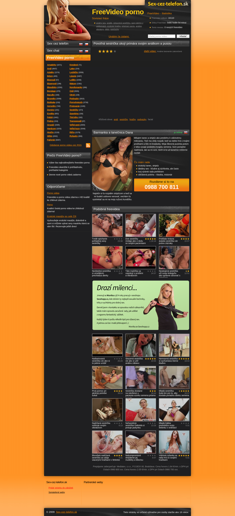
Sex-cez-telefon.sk (167, 3)
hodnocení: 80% (108, 51)
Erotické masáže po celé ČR (61, 216)
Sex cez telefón (57, 43)
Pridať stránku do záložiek (61, 488)
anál (116, 119)
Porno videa (53, 193)
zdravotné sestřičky (121, 23)
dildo (107, 29)
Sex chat (53, 50)
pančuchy (114, 29)
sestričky (124, 119)
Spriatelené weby (57, 492)
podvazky (141, 119)
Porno (50, 204)
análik (109, 23)
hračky (132, 119)
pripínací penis (128, 26)
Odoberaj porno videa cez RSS (66, 145)
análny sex (101, 23)
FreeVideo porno (60, 58)
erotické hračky (113, 26)
